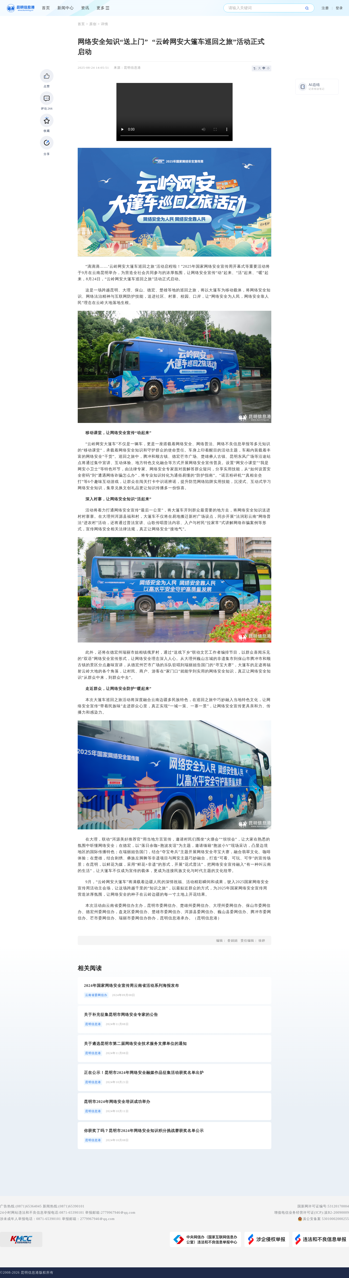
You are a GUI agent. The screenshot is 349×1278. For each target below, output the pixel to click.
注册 (325, 8)
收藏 (47, 131)
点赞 (47, 86)
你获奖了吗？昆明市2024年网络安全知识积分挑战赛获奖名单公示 (144, 1131)
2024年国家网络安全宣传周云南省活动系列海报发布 (131, 985)
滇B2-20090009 (336, 1212)
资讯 (85, 8)
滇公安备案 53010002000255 (326, 1219)
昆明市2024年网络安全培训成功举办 (117, 1102)
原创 (93, 24)
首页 (46, 8)
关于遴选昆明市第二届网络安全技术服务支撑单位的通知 (135, 1044)
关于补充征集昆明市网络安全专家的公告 (121, 1014)
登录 (339, 8)
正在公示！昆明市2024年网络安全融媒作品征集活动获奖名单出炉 (144, 1073)
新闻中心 (65, 8)
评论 (47, 108)
